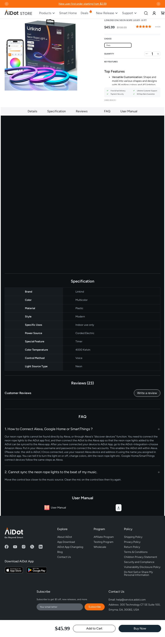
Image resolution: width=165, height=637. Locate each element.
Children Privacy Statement (140, 557)
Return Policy (132, 547)
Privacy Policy (132, 542)
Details (32, 111)
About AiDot (64, 537)
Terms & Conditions (136, 552)
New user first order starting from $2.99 (83, 3)
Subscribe (94, 606)
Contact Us (64, 557)
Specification (56, 111)
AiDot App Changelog (70, 547)
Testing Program (103, 542)
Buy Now (140, 628)
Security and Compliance (139, 562)
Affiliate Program (104, 537)
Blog (60, 552)
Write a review (147, 393)
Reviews (85, 111)
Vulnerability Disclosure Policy (142, 567)
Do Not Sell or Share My (142, 572)
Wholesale (100, 547)
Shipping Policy (133, 537)
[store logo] (18, 13)
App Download (66, 542)
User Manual (128, 111)
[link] (154, 13)
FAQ (107, 111)
